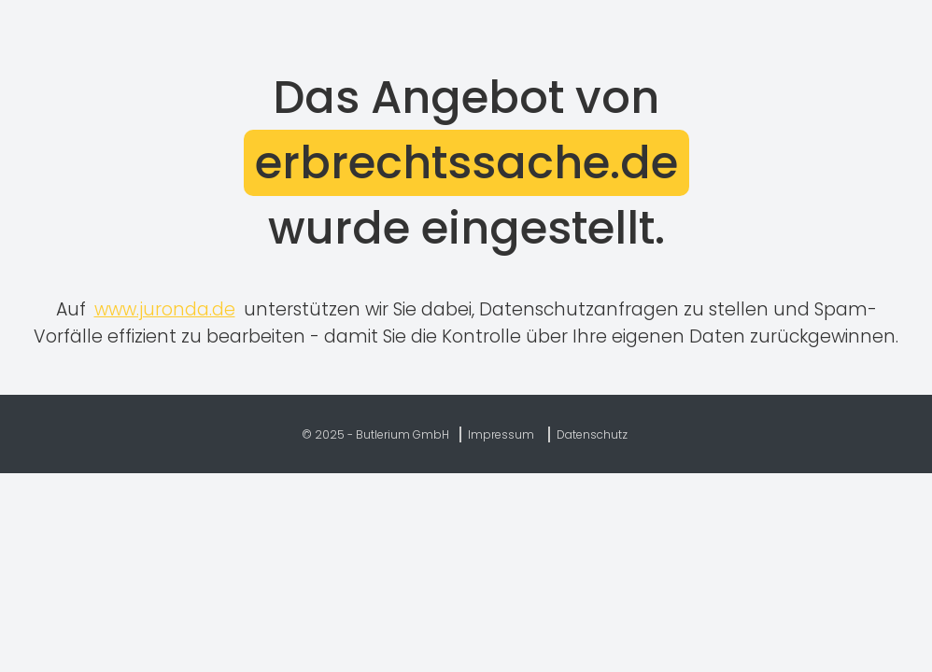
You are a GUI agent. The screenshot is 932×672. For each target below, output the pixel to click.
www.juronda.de (164, 309)
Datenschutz (592, 434)
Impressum (501, 434)
